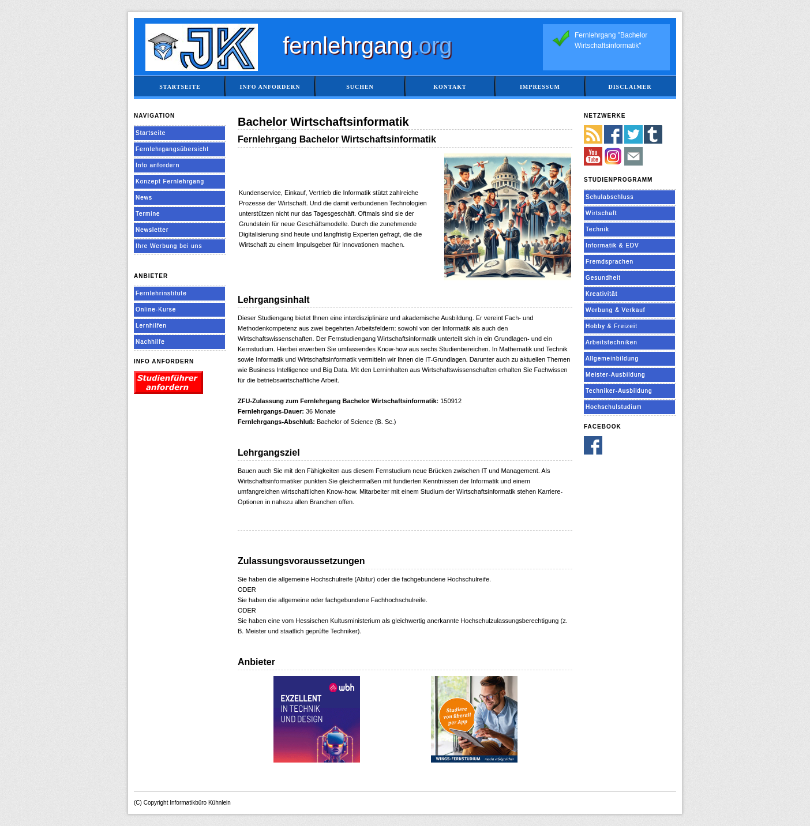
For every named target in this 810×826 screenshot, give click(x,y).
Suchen (360, 87)
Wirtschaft (601, 213)
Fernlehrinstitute (161, 293)
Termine (148, 214)
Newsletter (152, 230)
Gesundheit (603, 278)
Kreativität (601, 294)
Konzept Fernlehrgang (170, 181)
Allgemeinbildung (612, 358)
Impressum (540, 87)
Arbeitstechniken (612, 342)
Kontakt (449, 87)
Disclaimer (629, 87)
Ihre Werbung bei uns (169, 246)
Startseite (180, 87)
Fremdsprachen (609, 261)
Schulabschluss (609, 197)
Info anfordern (270, 87)
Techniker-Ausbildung (619, 391)
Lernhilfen (151, 325)
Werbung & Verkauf (616, 310)
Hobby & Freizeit (612, 326)
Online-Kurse (156, 309)
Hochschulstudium (614, 407)
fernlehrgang (367, 45)
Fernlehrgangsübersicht (172, 149)
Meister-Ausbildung (616, 374)
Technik (597, 229)
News (144, 197)
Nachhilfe (150, 342)
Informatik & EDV (612, 245)
